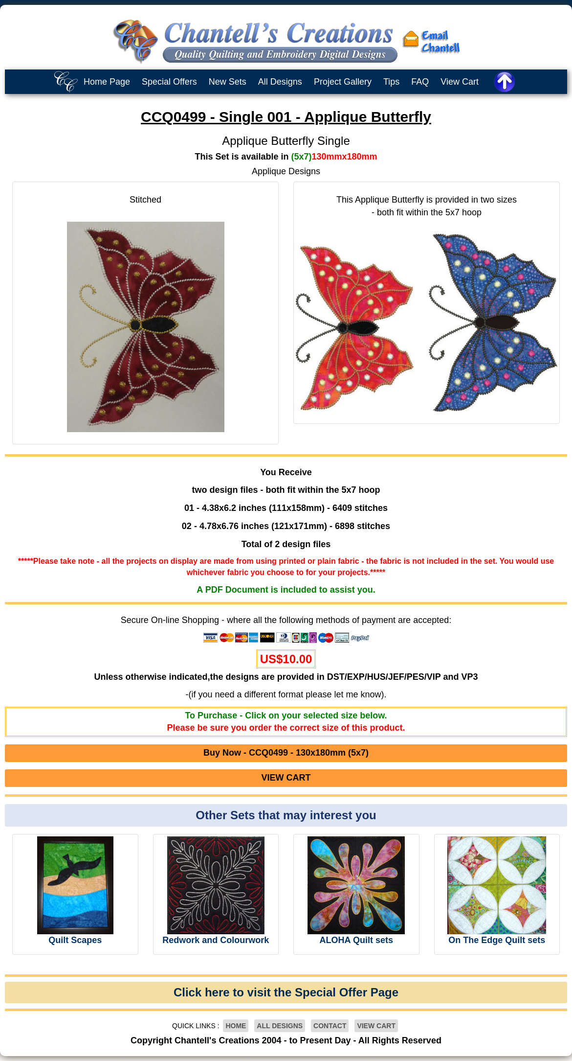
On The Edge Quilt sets (496, 940)
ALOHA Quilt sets (356, 940)
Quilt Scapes (75, 940)
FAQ (420, 82)
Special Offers (169, 82)
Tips (391, 82)
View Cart (459, 82)
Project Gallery (343, 82)
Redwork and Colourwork (215, 940)
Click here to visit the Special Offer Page (286, 992)
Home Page (107, 82)
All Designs (280, 82)
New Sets (227, 82)
